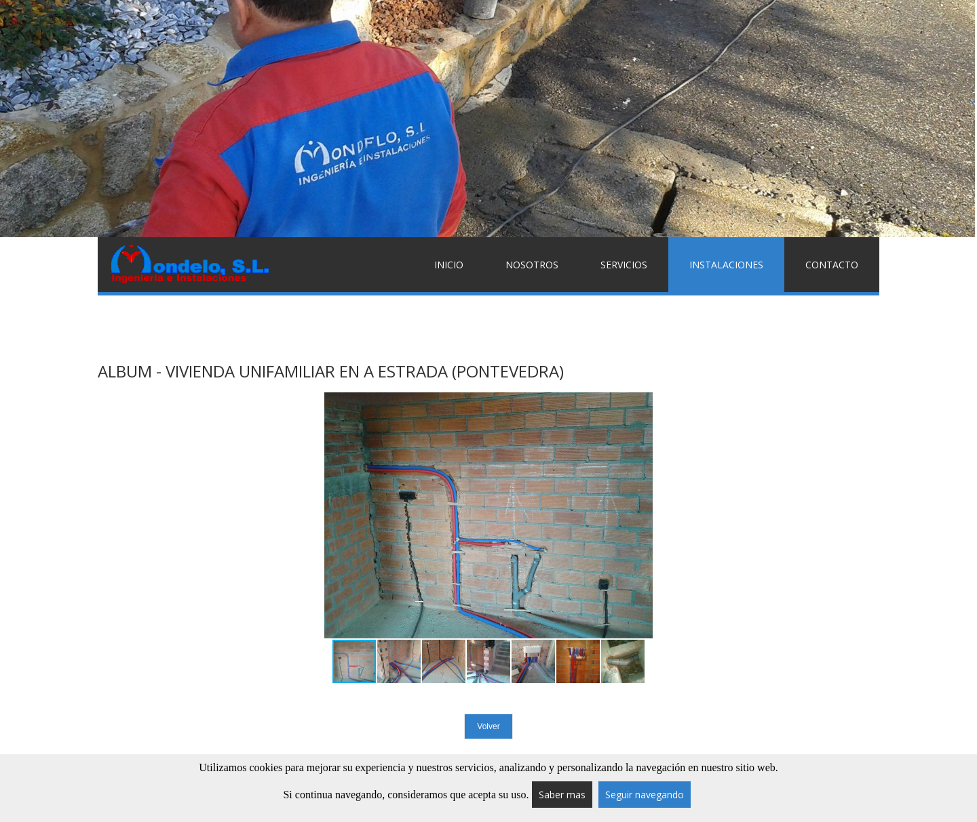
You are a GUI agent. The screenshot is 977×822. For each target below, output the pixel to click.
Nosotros (531, 264)
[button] (640, 516)
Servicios (623, 264)
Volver (488, 726)
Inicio (448, 264)
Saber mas (562, 794)
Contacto (831, 264)
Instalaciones (726, 264)
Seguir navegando (644, 794)
